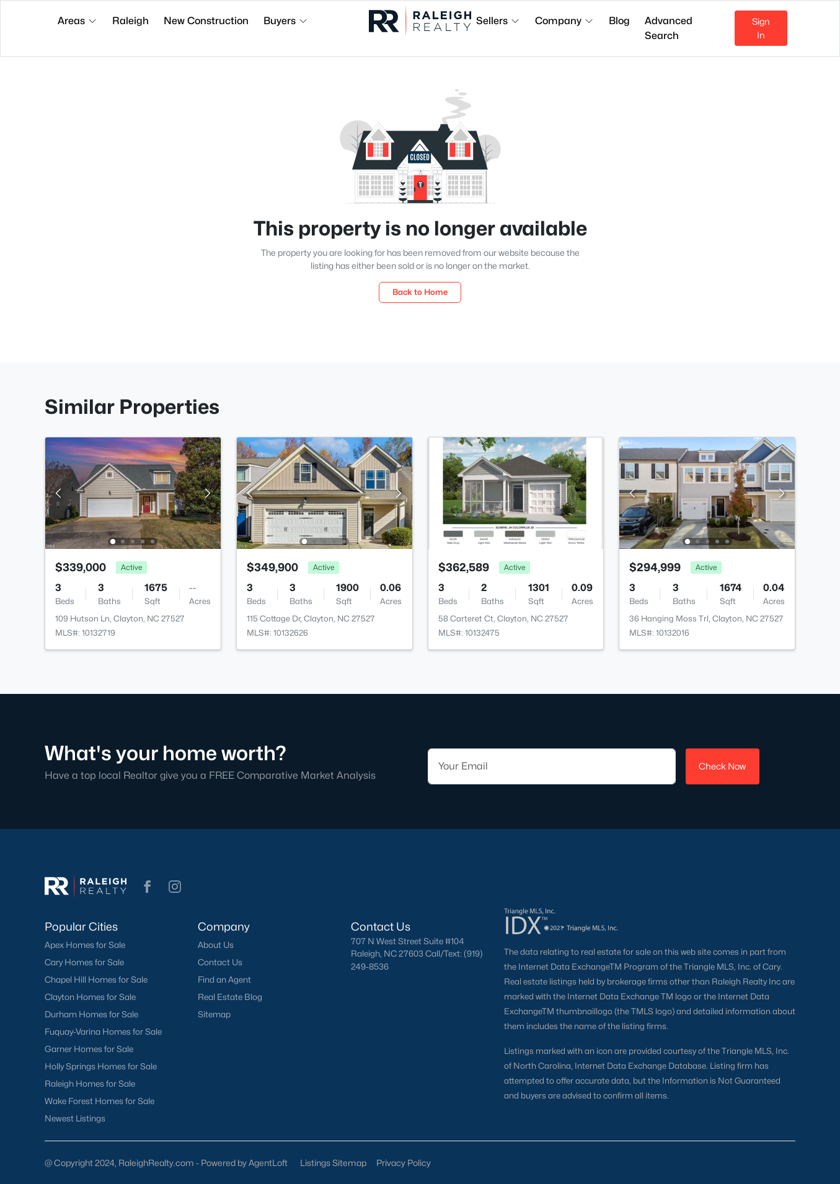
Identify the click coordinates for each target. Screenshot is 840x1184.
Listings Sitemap (333, 1162)
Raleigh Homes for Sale (90, 1084)
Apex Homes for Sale (85, 945)
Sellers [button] (498, 21)
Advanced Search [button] (668, 28)
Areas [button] (77, 21)
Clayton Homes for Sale (90, 997)
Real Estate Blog (230, 997)
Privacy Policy (403, 1162)
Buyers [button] (285, 21)
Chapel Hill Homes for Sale (96, 979)
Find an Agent (224, 979)
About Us (216, 945)
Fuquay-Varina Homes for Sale (103, 1032)
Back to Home (420, 292)
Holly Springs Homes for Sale (101, 1066)
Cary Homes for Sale (84, 962)
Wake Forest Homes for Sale (99, 1101)
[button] (147, 886)
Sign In (761, 28)
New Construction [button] (206, 21)
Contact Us (220, 962)
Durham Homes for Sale (91, 1014)
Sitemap (214, 1014)
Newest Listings (75, 1118)
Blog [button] (619, 21)
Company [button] (564, 21)
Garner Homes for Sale (89, 1049)
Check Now (722, 766)
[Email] (552, 766)
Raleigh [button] (130, 21)
